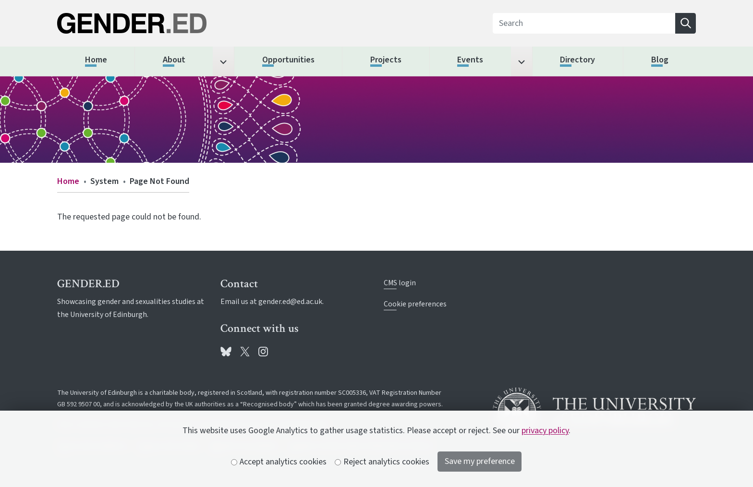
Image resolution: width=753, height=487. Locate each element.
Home (68, 181)
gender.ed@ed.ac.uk (290, 301)
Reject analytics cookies (382, 462)
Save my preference (480, 461)
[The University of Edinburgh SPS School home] (158, 23)
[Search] (584, 23)
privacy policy (545, 431)
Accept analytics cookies (279, 462)
